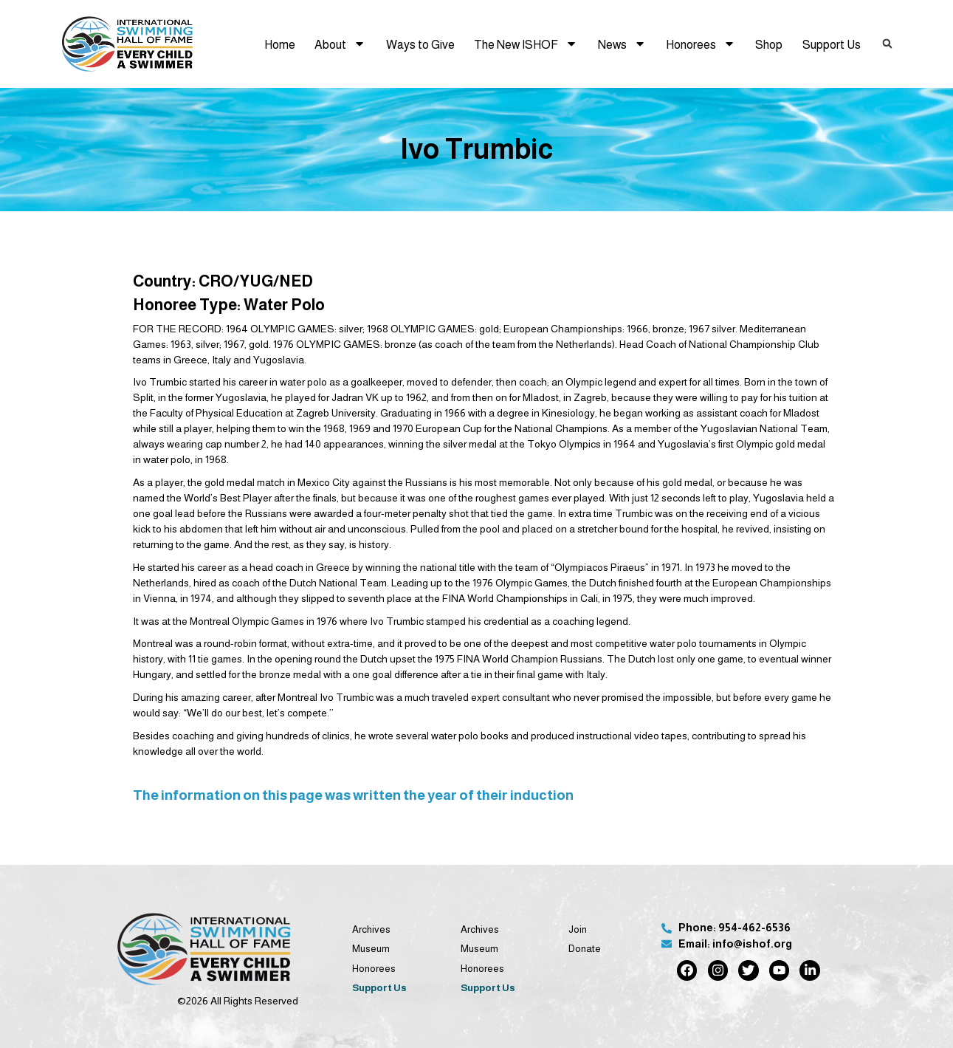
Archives (371, 929)
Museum (371, 948)
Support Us (831, 44)
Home (279, 44)
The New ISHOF (525, 43)
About (339, 43)
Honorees (700, 43)
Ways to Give (420, 44)
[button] (887, 44)
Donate (584, 948)
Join (577, 929)
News (622, 43)
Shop (768, 44)
